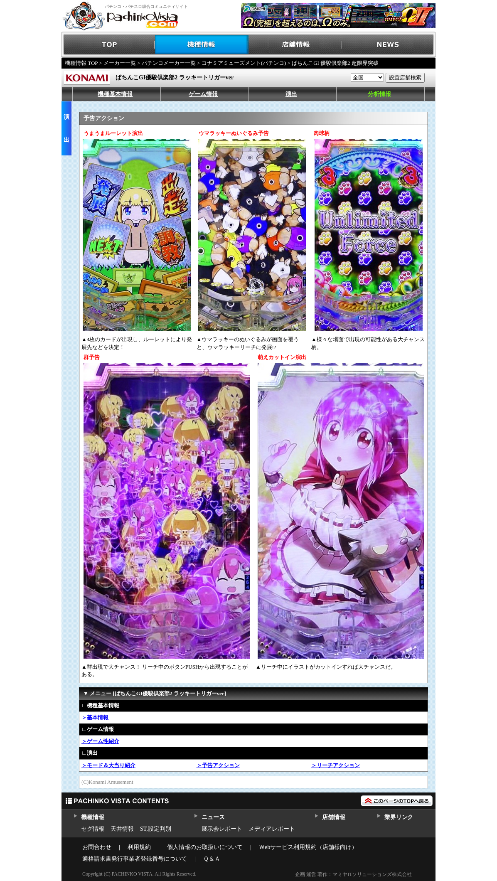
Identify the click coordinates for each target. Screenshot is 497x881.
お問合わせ (96, 847)
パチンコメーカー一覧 (169, 63)
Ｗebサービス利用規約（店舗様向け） (308, 847)
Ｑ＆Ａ (211, 859)
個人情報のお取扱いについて (205, 847)
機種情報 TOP (81, 63)
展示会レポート (222, 829)
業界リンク (398, 817)
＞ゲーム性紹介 (100, 741)
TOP (108, 45)
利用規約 (139, 847)
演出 (291, 94)
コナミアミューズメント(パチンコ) (244, 63)
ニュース (213, 817)
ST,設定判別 (155, 829)
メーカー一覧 (119, 63)
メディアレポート (271, 829)
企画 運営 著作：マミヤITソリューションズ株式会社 (353, 874)
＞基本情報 (94, 717)
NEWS (388, 45)
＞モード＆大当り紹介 (108, 765)
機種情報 (201, 45)
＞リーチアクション (335, 765)
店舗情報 (295, 45)
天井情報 (122, 829)
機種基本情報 (115, 94)
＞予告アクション (218, 765)
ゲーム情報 (203, 94)
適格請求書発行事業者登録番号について (134, 859)
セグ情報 (92, 829)
